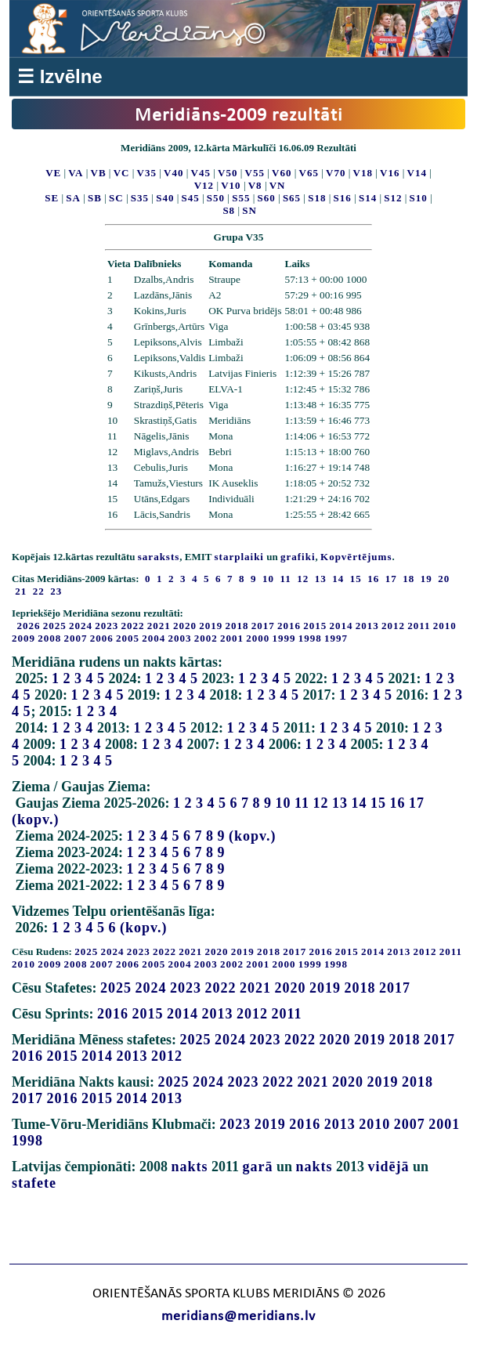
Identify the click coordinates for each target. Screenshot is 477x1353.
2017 (263, 625)
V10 (230, 185)
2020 (185, 625)
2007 (76, 638)
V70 (335, 173)
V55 (255, 173)
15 (378, 803)
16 (398, 803)
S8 (228, 210)
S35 (140, 198)
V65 (309, 173)
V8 (255, 185)
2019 (210, 625)
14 (359, 803)
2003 (180, 638)
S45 (191, 198)
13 (340, 803)
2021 (159, 625)
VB (99, 173)
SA (73, 198)
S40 (165, 198)
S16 (343, 198)
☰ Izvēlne (60, 76)
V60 (281, 173)
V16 (389, 173)
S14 (368, 198)
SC (116, 198)
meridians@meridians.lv (238, 1316)
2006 (102, 638)
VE (53, 173)
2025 (55, 625)
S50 (216, 198)
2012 (393, 625)
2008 (49, 638)
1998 (310, 638)
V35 (147, 173)
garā (258, 1166)
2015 (315, 625)
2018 (237, 625)
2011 (418, 625)
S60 (267, 198)
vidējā (389, 1166)
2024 (80, 625)
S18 (317, 198)
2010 (445, 625)
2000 (257, 638)
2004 (153, 638)
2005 (127, 638)
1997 (336, 638)
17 (417, 803)
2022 (133, 625)
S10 (419, 198)
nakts (189, 1166)
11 (302, 803)
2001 (232, 638)
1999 (284, 638)
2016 (289, 625)
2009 (23, 638)
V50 (227, 173)
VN (277, 185)
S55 (241, 198)
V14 (417, 173)
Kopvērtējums (356, 557)
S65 (292, 198)
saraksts (159, 557)
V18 (363, 173)
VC (122, 173)
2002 (206, 638)
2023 (106, 625)
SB (95, 198)
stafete (34, 1183)
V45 (201, 173)
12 (321, 803)
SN (249, 210)
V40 (173, 173)
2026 (29, 625)
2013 (367, 625)
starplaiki (239, 557)
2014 (341, 625)
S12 (393, 198)
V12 (204, 185)
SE (52, 198)
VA (75, 173)
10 (283, 803)
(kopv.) (36, 819)
